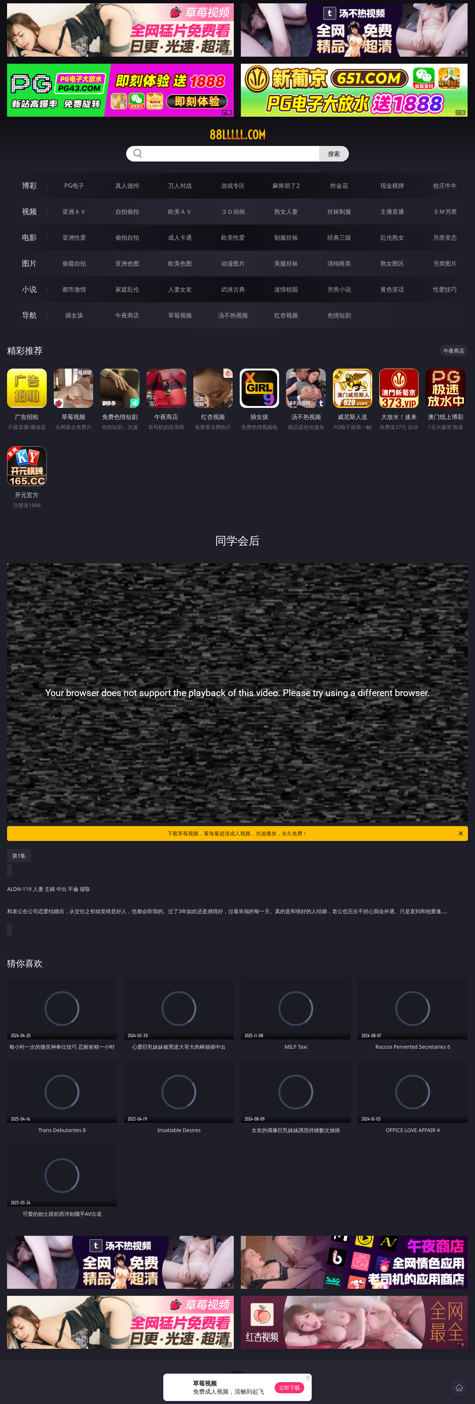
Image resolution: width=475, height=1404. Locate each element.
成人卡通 (180, 237)
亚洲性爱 (74, 237)
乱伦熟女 (392, 237)
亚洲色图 (127, 263)
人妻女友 (180, 289)
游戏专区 (233, 186)
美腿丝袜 (286, 263)
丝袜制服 (339, 211)
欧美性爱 (233, 237)
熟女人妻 (286, 211)
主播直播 (392, 211)
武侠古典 (233, 289)
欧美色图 (180, 263)
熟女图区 (392, 263)
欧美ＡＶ (180, 211)
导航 (29, 315)
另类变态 (445, 237)
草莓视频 (180, 315)
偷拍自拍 (127, 237)
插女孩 (74, 315)
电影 (29, 237)
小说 (29, 289)
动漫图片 (233, 263)
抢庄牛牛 (445, 186)
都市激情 (74, 289)
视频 (29, 211)
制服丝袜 (286, 237)
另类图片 (445, 263)
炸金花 (339, 186)
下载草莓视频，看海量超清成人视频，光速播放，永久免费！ (315, 833)
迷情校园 (286, 289)
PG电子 (74, 186)
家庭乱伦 (127, 289)
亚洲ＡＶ (74, 211)
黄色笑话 (392, 289)
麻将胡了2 (285, 186)
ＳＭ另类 (445, 211)
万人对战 (180, 186)
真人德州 (127, 186)
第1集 (19, 855)
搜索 (334, 154)
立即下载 (289, 1387)
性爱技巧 (445, 289)
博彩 (29, 185)
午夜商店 (127, 315)
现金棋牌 (392, 186)
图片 (29, 263)
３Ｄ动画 (233, 211)
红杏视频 (286, 315)
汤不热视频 (233, 315)
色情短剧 (339, 315)
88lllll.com (237, 134)
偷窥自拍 (74, 263)
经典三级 (339, 237)
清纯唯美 (339, 263)
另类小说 (339, 289)
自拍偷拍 (127, 211)
